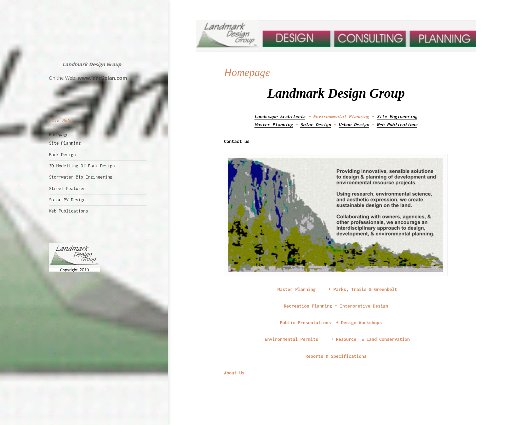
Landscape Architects (279, 116)
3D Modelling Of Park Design (82, 165)
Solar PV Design (67, 199)
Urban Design (354, 124)
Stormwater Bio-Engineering (80, 177)
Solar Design (315, 124)
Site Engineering (397, 116)
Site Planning (64, 143)
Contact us (236, 141)
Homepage (59, 134)
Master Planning (273, 124)
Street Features (67, 188)
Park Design (62, 154)
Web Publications (68, 211)
